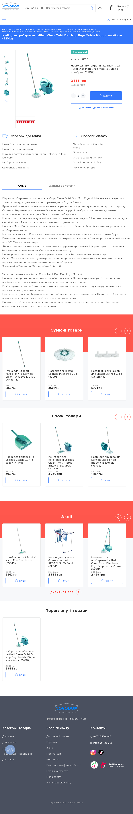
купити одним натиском (96, 108)
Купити (106, 95)
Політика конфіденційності (64, 765)
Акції (49, 748)
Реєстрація (125, 20)
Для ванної (9, 742)
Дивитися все (61, 592)
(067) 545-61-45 (34, 8)
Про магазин (54, 754)
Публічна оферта (57, 771)
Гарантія (51, 742)
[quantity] (78, 95)
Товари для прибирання (48, 29)
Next (6, 101)
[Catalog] (4, 20)
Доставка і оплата (58, 736)
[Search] (91, 8)
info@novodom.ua (101, 743)
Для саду (8, 760)
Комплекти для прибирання (79, 29)
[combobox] (103, 8)
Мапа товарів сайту (58, 783)
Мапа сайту (53, 777)
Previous (6, 51)
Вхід (113, 20)
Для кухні (8, 736)
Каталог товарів (23, 29)
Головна (6, 29)
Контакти (52, 760)
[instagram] (93, 752)
